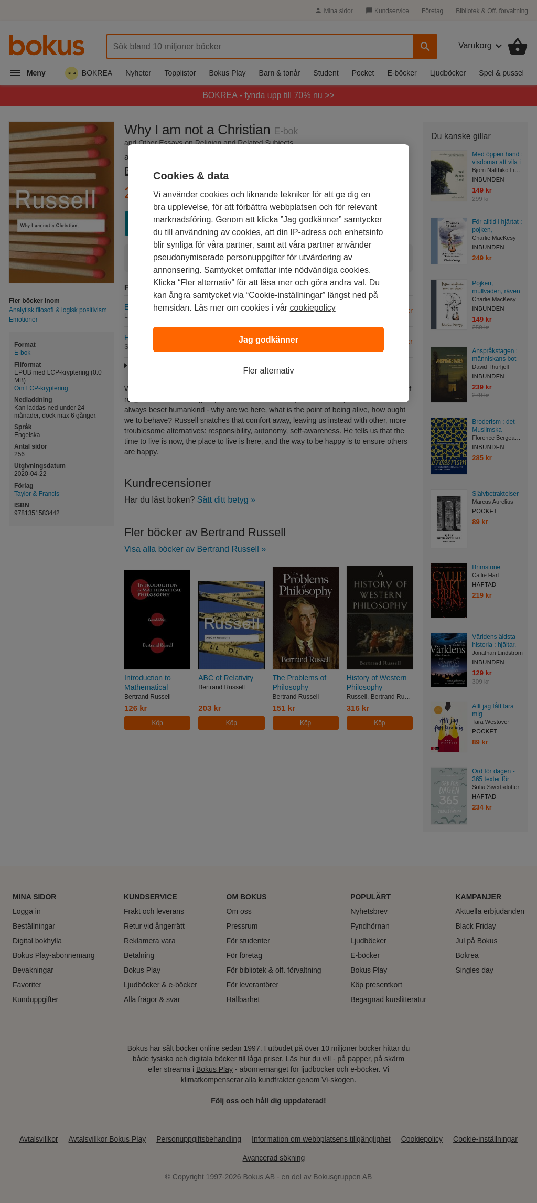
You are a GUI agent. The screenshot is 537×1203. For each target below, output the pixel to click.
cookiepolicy (313, 307)
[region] (268, 273)
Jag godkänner (268, 339)
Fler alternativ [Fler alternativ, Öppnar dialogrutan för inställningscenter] (268, 370)
